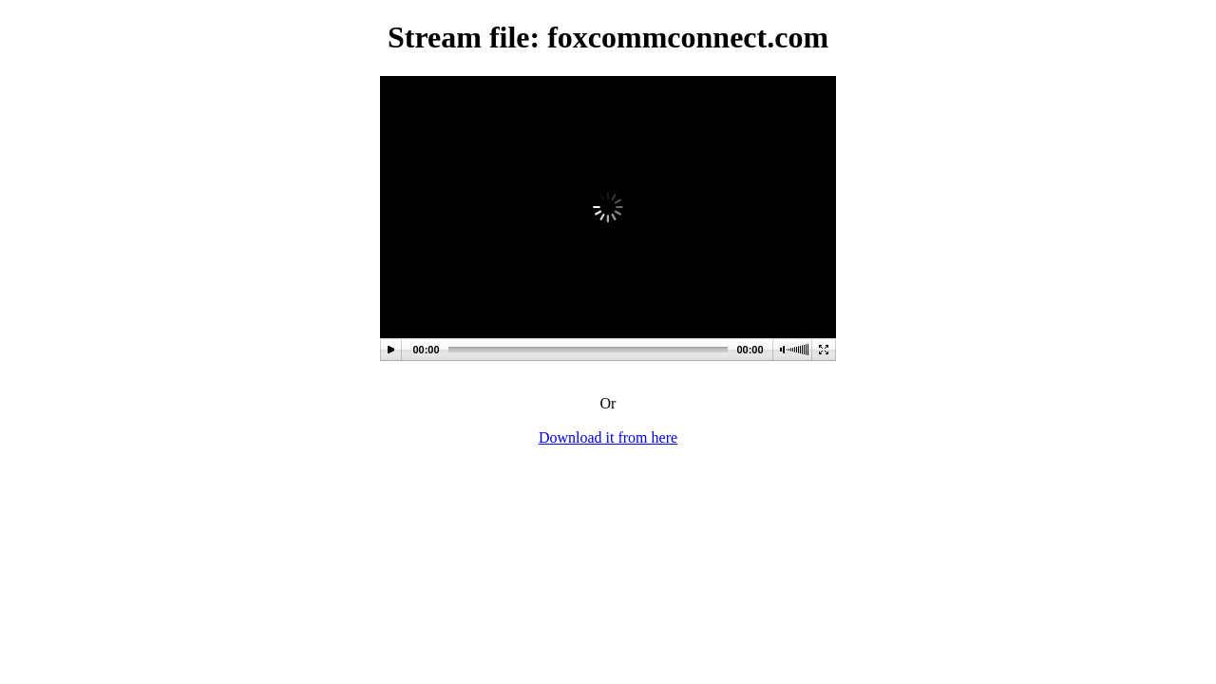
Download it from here (608, 437)
